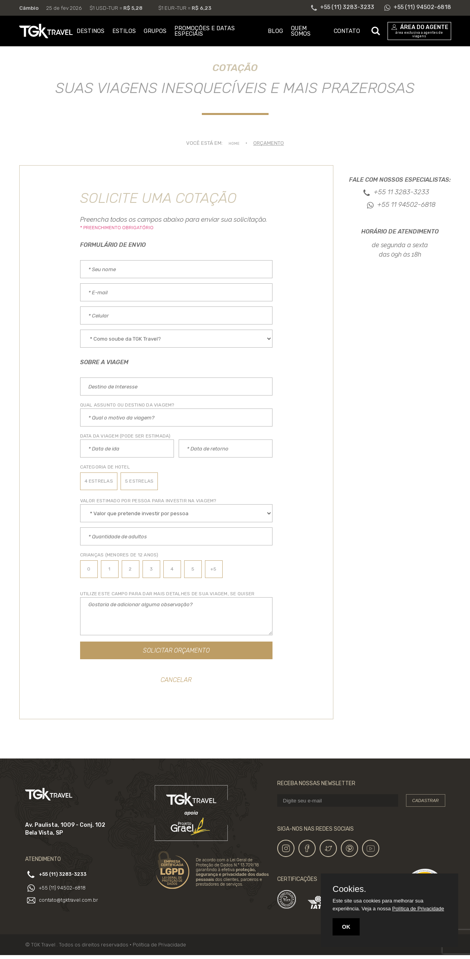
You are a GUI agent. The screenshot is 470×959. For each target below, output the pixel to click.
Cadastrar (425, 804)
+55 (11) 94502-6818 (69, 889)
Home (234, 143)
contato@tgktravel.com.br (71, 901)
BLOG (275, 31)
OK (346, 927)
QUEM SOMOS (301, 31)
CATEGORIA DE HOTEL (105, 467)
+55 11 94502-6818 (406, 204)
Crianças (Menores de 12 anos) (119, 554)
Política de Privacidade (159, 949)
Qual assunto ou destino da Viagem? (127, 405)
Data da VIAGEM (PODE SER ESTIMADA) (125, 436)
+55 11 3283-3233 (401, 192)
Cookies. (349, 889)
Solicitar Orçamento (176, 651)
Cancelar (176, 683)
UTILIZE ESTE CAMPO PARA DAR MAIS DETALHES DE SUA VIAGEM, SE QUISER (167, 593)
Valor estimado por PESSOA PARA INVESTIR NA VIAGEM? (148, 500)
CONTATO (347, 31)
